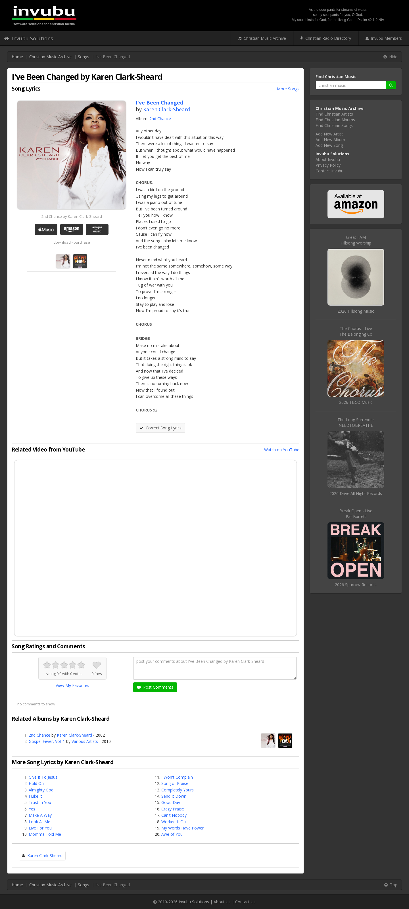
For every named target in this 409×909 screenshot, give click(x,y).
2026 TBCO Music (355, 402)
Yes (32, 809)
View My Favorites (72, 685)
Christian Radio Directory (326, 38)
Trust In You (40, 802)
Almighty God (41, 790)
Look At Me (39, 821)
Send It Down (173, 796)
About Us (222, 901)
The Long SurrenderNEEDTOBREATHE (355, 422)
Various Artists (85, 741)
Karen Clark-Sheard (166, 109)
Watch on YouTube (281, 449)
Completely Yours (177, 790)
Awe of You (172, 834)
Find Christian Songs (334, 125)
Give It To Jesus (43, 777)
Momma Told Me (45, 834)
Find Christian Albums (335, 119)
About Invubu (328, 159)
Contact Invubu (329, 171)
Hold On (36, 783)
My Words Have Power (182, 828)
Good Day (170, 802)
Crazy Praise (172, 809)
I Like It (35, 796)
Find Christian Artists (334, 114)
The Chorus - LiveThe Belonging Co (355, 331)
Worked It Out (174, 821)
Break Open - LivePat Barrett (355, 513)
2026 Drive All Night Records (355, 493)
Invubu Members (384, 38)
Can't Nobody (174, 815)
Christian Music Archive (262, 38)
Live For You (40, 828)
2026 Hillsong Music (355, 311)
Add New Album (330, 139)
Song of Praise (174, 783)
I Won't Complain (177, 777)
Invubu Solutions (28, 38)
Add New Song (329, 145)
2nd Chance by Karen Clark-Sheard (71, 216)
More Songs (288, 88)
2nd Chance (160, 118)
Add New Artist (329, 134)
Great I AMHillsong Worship (356, 240)
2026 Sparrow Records (356, 584)
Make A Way (40, 815)
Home (17, 56)
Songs (83, 56)
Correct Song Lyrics (160, 428)
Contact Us (245, 901)
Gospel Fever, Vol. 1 (47, 741)
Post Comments (155, 687)
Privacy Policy (328, 165)
